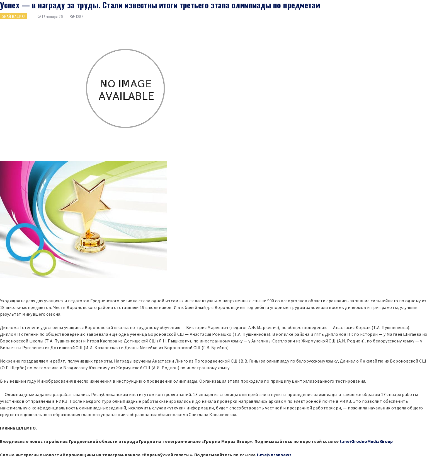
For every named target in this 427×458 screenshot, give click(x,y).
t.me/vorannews (274, 454)
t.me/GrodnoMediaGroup (366, 441)
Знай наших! (13, 16)
